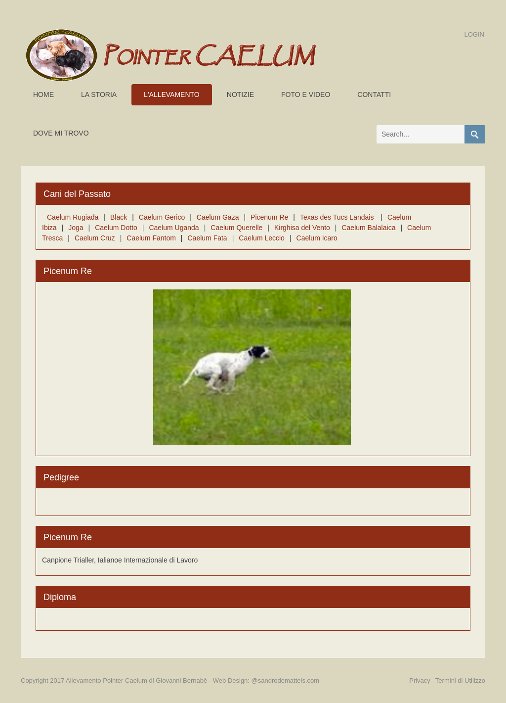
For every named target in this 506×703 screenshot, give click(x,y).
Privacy (419, 680)
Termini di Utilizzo (460, 680)
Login (474, 34)
